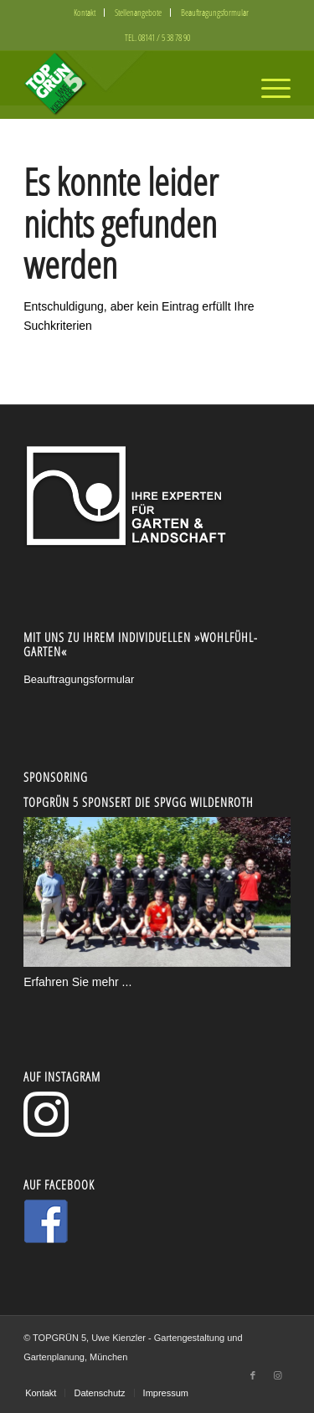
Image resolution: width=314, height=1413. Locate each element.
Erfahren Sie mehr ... (77, 982)
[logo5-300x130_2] (130, 84)
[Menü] (268, 84)
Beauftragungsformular (215, 12)
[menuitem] (85, 12)
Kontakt (84, 12)
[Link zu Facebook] (252, 1375)
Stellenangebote (138, 12)
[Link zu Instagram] (278, 1375)
